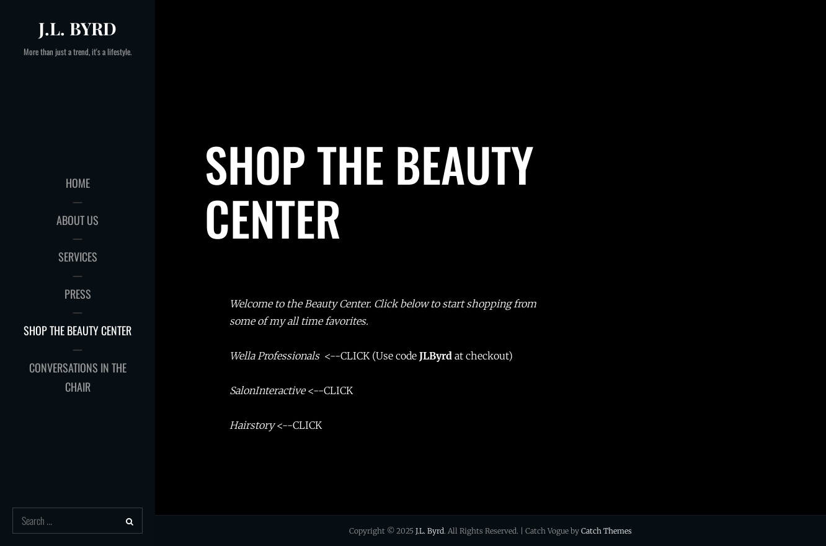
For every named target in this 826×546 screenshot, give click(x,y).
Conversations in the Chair (78, 377)
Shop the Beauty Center (77, 330)
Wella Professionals (274, 356)
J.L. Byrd (77, 28)
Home (78, 183)
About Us (77, 220)
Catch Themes (606, 530)
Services (77, 257)
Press (77, 294)
